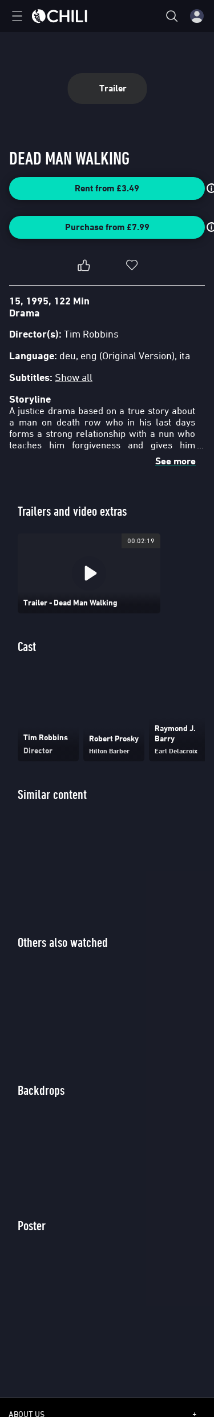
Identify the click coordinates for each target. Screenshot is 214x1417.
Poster (32, 1225)
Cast (27, 646)
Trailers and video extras (72, 511)
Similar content (52, 794)
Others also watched (63, 942)
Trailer (107, 88)
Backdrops (41, 1090)
